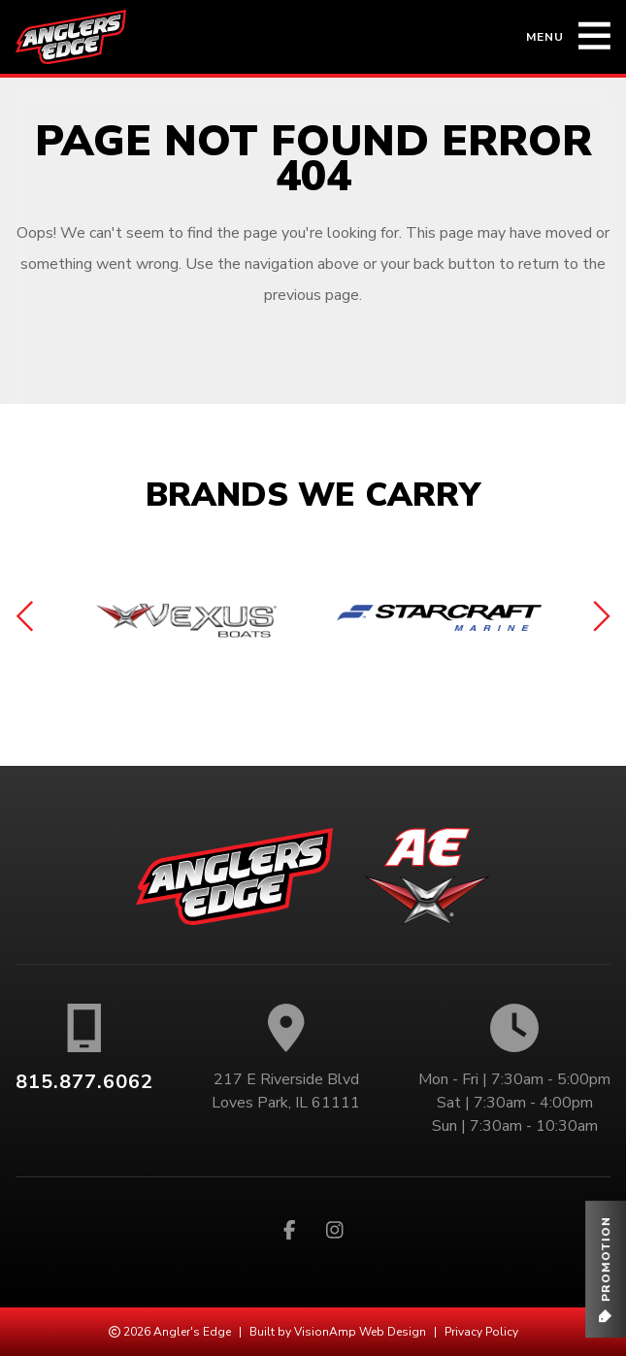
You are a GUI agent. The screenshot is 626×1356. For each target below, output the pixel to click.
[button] (605, 1269)
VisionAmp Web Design (360, 1331)
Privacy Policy (481, 1331)
